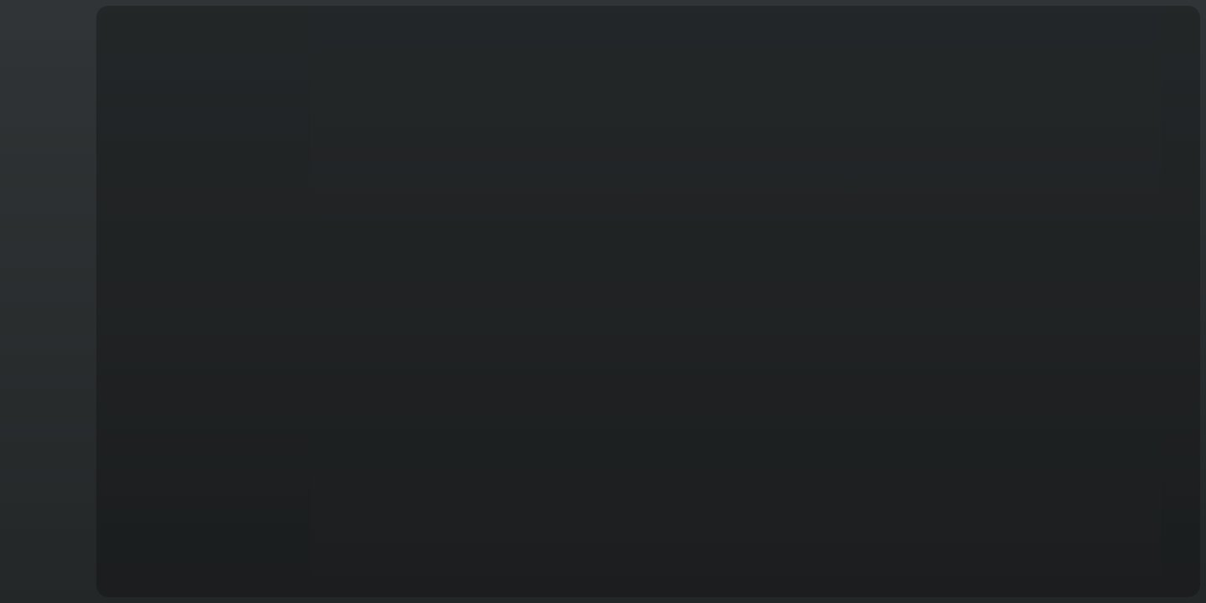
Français (45, 570)
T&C (45, 580)
